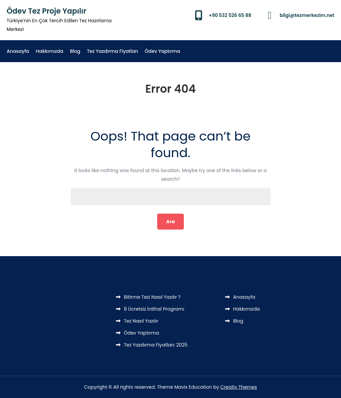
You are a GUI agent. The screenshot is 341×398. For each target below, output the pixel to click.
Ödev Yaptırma (162, 51)
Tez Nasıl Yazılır (141, 321)
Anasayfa (18, 51)
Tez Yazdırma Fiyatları (112, 51)
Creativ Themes (238, 387)
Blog (75, 51)
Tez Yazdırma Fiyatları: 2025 (155, 345)
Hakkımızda (49, 51)
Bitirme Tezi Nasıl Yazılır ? (152, 297)
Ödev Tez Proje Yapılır (46, 11)
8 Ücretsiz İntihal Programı (154, 309)
